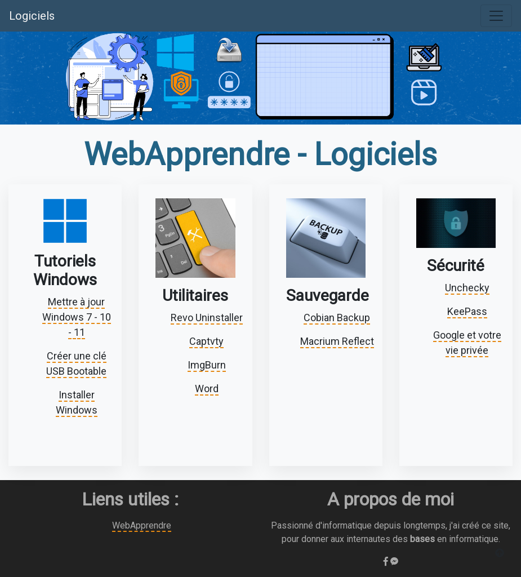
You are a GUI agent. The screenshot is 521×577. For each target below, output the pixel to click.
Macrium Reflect (337, 341)
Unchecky (467, 288)
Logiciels (32, 16)
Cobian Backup (337, 317)
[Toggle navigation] (496, 16)
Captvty (206, 341)
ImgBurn (207, 365)
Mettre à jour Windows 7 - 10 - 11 (76, 317)
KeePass (467, 311)
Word (207, 388)
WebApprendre (141, 525)
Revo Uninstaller (207, 317)
